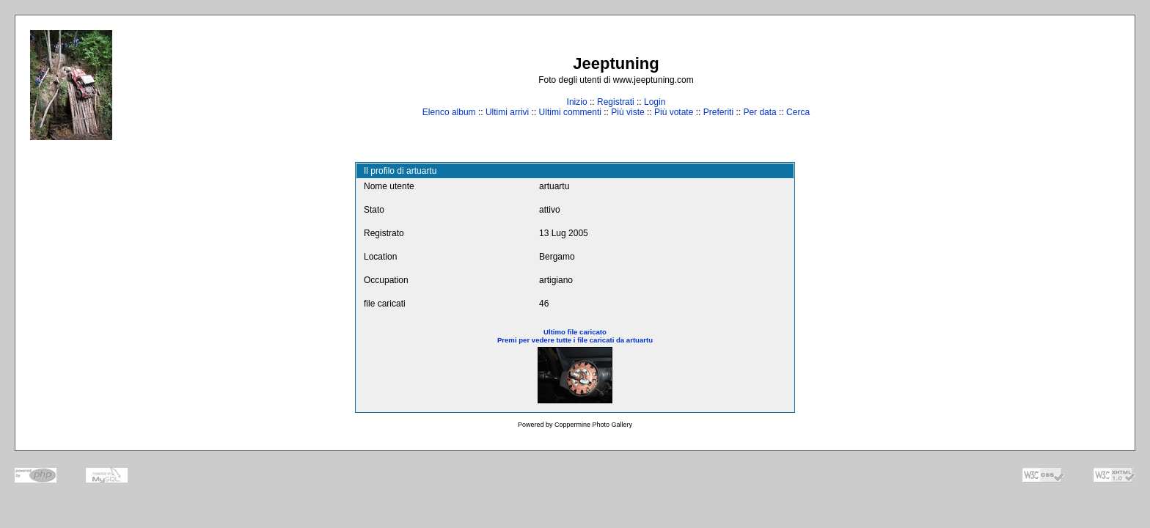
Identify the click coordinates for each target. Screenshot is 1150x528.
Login (654, 102)
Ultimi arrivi (507, 112)
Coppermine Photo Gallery (593, 424)
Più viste (627, 112)
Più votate (673, 112)
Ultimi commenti (570, 112)
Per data (759, 112)
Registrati (615, 102)
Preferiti (718, 112)
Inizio (577, 102)
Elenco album (449, 112)
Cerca (798, 112)
